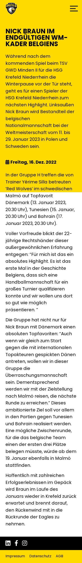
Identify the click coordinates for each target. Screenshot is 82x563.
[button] (74, 8)
